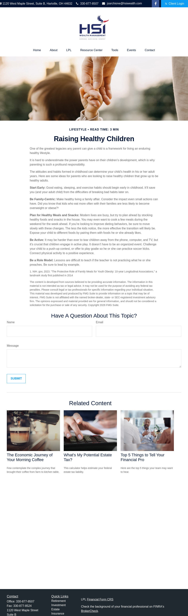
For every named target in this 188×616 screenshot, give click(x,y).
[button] (37, 50)
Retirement (58, 600)
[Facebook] (155, 3)
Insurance (57, 613)
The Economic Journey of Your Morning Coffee (30, 457)
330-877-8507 (87, 3)
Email (99, 322)
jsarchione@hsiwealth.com (122, 3)
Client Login (174, 3)
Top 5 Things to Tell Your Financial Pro (142, 457)
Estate (55, 609)
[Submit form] (16, 378)
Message (13, 345)
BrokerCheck (89, 611)
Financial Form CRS (100, 599)
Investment (58, 605)
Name (11, 322)
